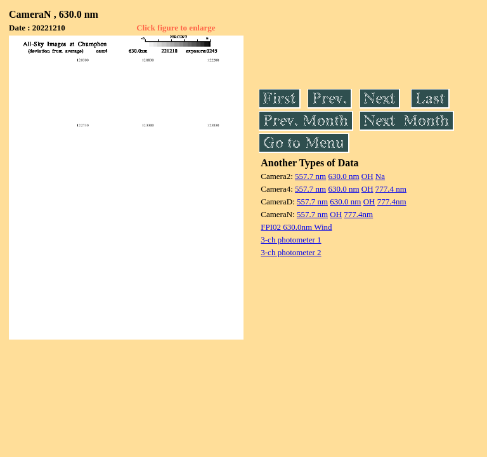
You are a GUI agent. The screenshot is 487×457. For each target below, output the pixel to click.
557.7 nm (310, 176)
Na (380, 176)
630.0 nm (343, 176)
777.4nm (391, 201)
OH (367, 176)
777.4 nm (390, 189)
